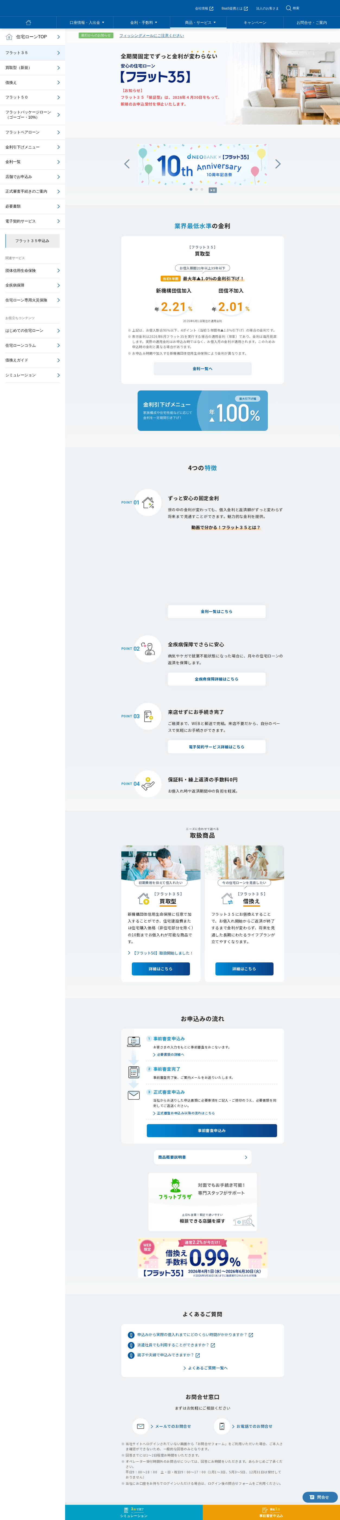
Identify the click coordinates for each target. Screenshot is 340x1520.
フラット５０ (16, 97)
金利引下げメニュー (22, 147)
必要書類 (13, 206)
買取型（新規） (18, 67)
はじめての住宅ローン (24, 330)
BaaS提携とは (235, 8)
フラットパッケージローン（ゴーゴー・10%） (28, 115)
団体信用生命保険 (20, 270)
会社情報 (204, 8)
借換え (11, 82)
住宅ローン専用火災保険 (26, 300)
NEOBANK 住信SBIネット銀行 (43, 8)
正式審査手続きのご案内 (26, 191)
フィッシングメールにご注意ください (151, 35)
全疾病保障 (14, 285)
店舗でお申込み (18, 176)
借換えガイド (16, 360)
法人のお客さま (267, 8)
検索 (296, 8)
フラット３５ (16, 52)
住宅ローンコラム (20, 345)
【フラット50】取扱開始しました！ (162, 903)
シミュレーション (20, 375)
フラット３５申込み (32, 241)
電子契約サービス (20, 221)
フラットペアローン (22, 132)
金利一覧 (13, 162)
